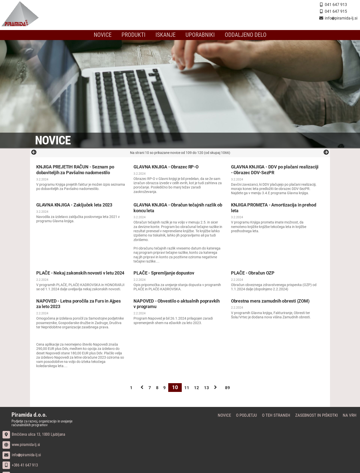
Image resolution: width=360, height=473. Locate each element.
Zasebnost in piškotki (320, 421)
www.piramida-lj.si (21, 450)
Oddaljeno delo (241, 35)
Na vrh (351, 421)
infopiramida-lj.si (21, 460)
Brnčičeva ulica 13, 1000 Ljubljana (33, 440)
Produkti (137, 35)
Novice (108, 35)
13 (215, 393)
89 (244, 393)
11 (187, 393)
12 (201, 393)
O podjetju (253, 421)
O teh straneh (281, 421)
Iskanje (167, 35)
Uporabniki (199, 35)
